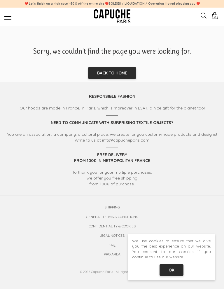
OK (171, 270)
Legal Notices (112, 235)
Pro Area (112, 254)
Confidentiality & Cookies (112, 226)
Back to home (112, 73)
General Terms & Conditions (112, 217)
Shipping (112, 207)
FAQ (112, 245)
